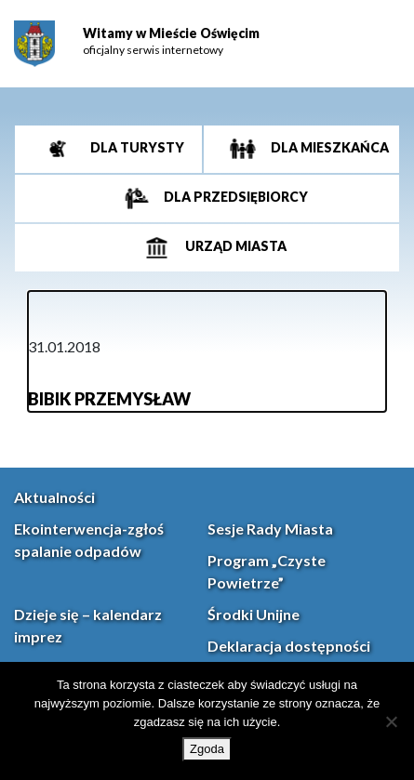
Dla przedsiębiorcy (234, 197)
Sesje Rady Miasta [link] (270, 528)
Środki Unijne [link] (253, 614)
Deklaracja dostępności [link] (288, 645)
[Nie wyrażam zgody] (390, 721)
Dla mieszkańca (328, 147)
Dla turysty (135, 147)
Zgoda (207, 749)
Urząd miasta (234, 246)
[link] (34, 44)
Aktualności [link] (54, 497)
